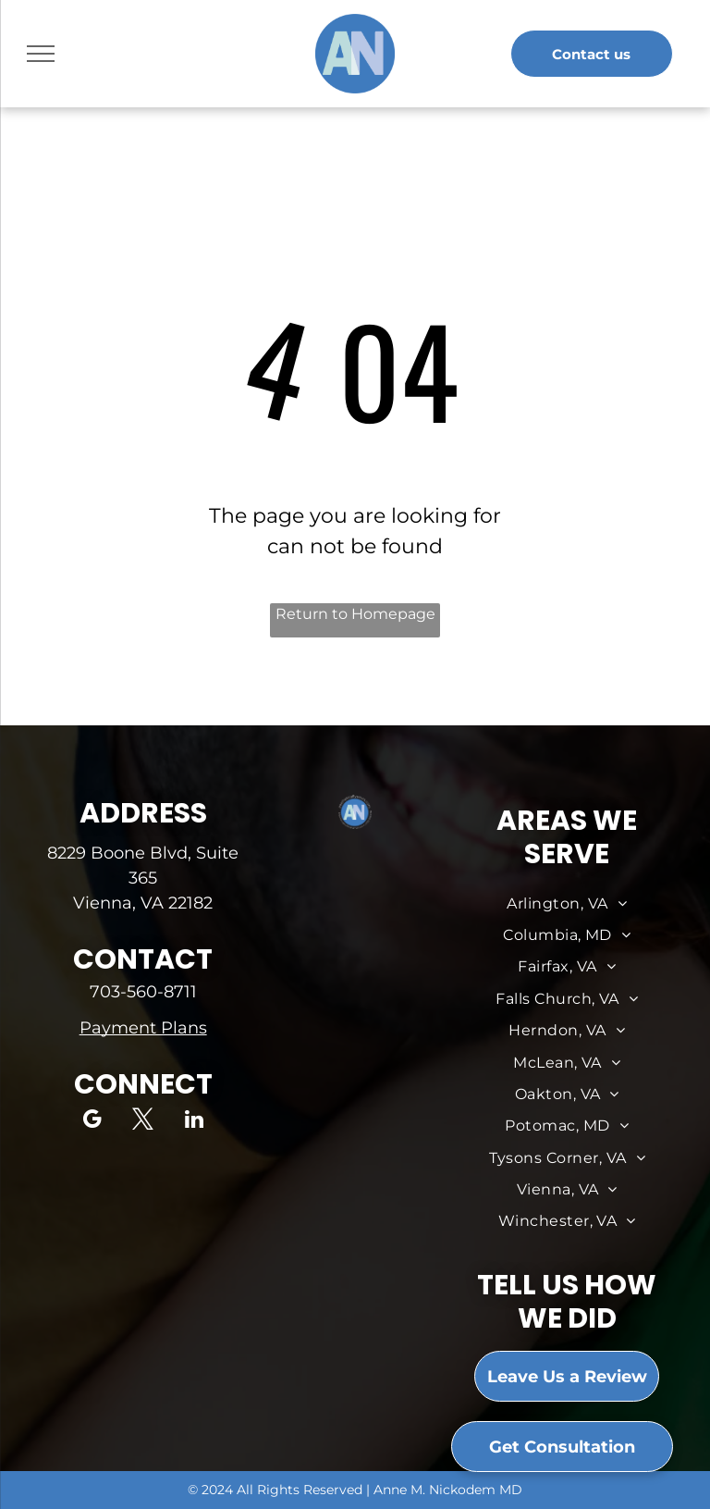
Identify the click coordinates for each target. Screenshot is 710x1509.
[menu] (41, 54)
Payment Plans (143, 1028)
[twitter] (143, 1121)
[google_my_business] (92, 1121)
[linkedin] (194, 1121)
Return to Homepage (355, 614)
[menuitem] (567, 904)
